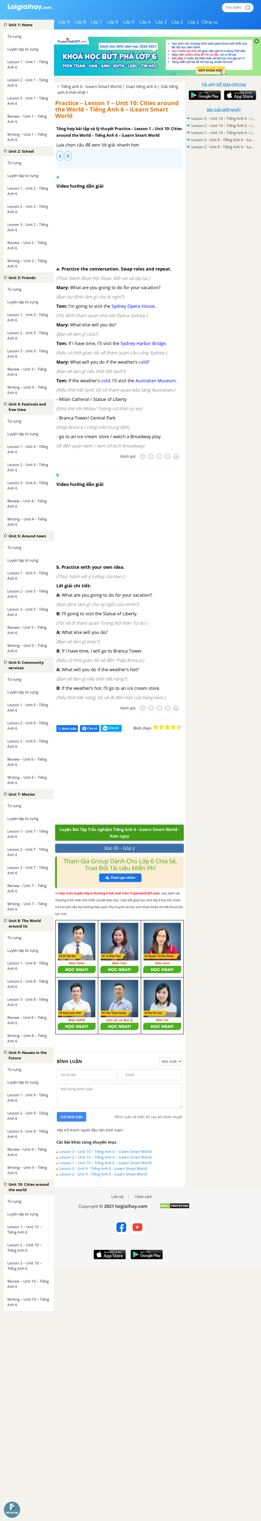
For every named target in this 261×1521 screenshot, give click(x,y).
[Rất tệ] (142, 456)
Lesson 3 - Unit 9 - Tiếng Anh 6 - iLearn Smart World (103, 1168)
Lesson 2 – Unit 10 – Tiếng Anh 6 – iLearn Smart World (105, 1157)
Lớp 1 (193, 22)
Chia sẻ (89, 728)
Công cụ (210, 22)
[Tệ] (151, 456)
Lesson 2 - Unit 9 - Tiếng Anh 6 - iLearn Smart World (103, 1174)
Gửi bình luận (72, 1117)
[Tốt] (167, 456)
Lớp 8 (80, 22)
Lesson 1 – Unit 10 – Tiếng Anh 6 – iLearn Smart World (105, 1162)
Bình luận (67, 728)
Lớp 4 (145, 22)
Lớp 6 (112, 22)
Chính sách (143, 1196)
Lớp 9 (64, 22)
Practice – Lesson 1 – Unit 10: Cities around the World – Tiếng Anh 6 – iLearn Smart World (117, 109)
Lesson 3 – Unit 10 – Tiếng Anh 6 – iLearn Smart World (105, 1151)
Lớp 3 (161, 22)
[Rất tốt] (176, 456)
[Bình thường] (159, 456)
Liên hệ (117, 1196)
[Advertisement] (127, 780)
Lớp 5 (129, 22)
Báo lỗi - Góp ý (119, 848)
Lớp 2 (177, 22)
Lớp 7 (96, 22)
